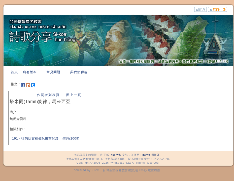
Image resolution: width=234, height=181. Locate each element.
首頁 (14, 72)
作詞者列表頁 (48, 95)
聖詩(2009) (71, 138)
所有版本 (30, 72)
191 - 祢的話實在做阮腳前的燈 (35, 138)
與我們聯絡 (78, 72)
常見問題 (53, 72)
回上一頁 (73, 95)
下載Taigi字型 (112, 154)
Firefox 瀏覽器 (150, 154)
